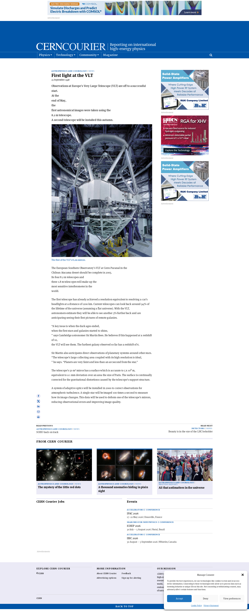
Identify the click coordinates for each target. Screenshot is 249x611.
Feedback (126, 575)
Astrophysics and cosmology (69, 73)
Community (88, 63)
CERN (39, 600)
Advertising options (106, 580)
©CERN (40, 575)
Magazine (110, 63)
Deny (205, 598)
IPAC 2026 (132, 515)
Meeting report (168, 486)
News (91, 73)
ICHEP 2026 (134, 527)
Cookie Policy (196, 605)
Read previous (44, 428)
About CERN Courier (107, 575)
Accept (179, 598)
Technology (64, 63)
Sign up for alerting (131, 580)
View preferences (232, 598)
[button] (242, 574)
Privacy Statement (211, 605)
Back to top (124, 608)
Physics (44, 63)
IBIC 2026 (132, 540)
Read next (207, 428)
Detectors (198, 430)
